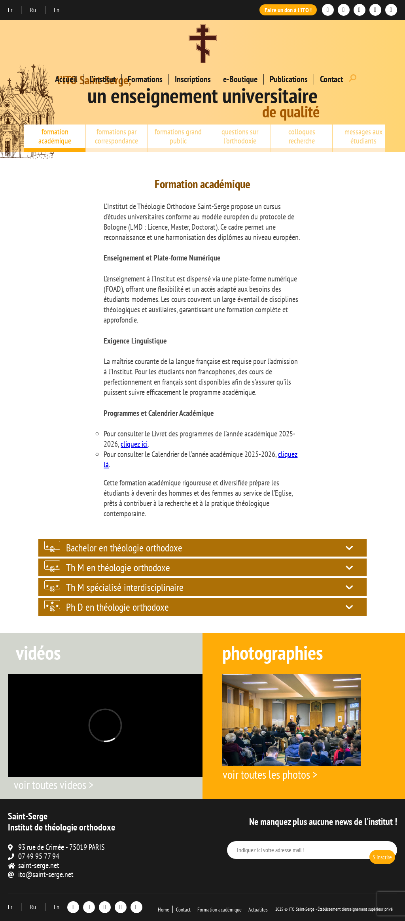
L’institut (102, 79)
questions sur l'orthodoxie (239, 136)
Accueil (66, 79)
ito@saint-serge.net (46, 874)
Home (163, 909)
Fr (10, 10)
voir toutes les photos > (270, 774)
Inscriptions (193, 79)
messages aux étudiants (363, 136)
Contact (331, 79)
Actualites (258, 909)
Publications (289, 79)
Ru (33, 10)
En (56, 10)
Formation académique (219, 909)
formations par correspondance (116, 136)
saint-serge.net (38, 865)
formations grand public (178, 136)
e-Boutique (240, 79)
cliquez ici (134, 444)
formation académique (54, 136)
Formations (145, 79)
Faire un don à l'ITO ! (288, 10)
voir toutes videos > (53, 784)
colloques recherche (301, 136)
